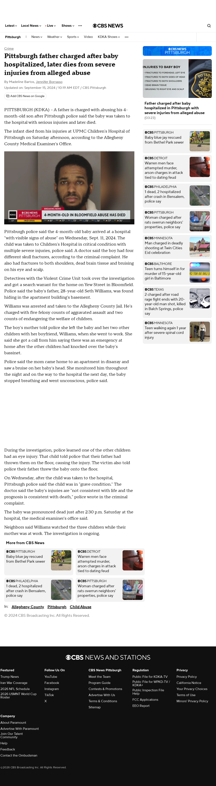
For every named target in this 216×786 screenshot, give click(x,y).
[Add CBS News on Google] (25, 96)
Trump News (9, 676)
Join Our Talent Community (11, 735)
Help (3, 743)
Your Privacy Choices (192, 689)
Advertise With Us (102, 695)
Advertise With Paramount (19, 728)
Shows (68, 25)
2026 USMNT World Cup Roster (18, 695)
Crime (9, 48)
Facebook (52, 683)
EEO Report (141, 705)
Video (88, 37)
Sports (73, 37)
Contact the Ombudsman (18, 755)
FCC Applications (145, 699)
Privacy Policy (187, 676)
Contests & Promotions (105, 689)
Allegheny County (28, 607)
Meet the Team (100, 676)
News (36, 37)
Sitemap (95, 707)
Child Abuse (80, 607)
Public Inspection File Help (148, 692)
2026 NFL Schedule (15, 689)
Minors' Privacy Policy (192, 701)
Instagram (52, 689)
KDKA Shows (109, 37)
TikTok (49, 695)
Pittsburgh (13, 37)
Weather (54, 37)
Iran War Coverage (13, 683)
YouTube (51, 676)
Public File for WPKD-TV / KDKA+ (151, 683)
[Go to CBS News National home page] (108, 26)
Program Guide (100, 683)
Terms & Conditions (103, 701)
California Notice (189, 683)
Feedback (7, 749)
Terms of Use (186, 695)
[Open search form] (209, 26)
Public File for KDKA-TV (150, 676)
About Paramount (13, 722)
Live (51, 26)
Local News (31, 25)
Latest (11, 25)
